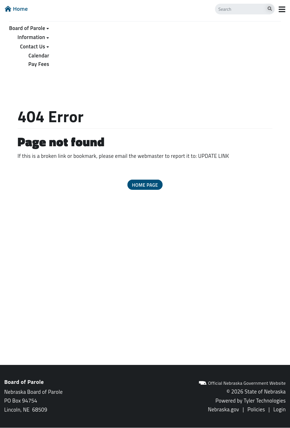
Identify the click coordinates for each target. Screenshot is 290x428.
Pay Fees (38, 64)
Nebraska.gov (223, 409)
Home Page (145, 184)
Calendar (39, 55)
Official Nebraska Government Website (242, 383)
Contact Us (32, 46)
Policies (256, 409)
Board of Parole (27, 28)
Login (279, 409)
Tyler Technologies (265, 401)
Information (31, 37)
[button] (145, 185)
